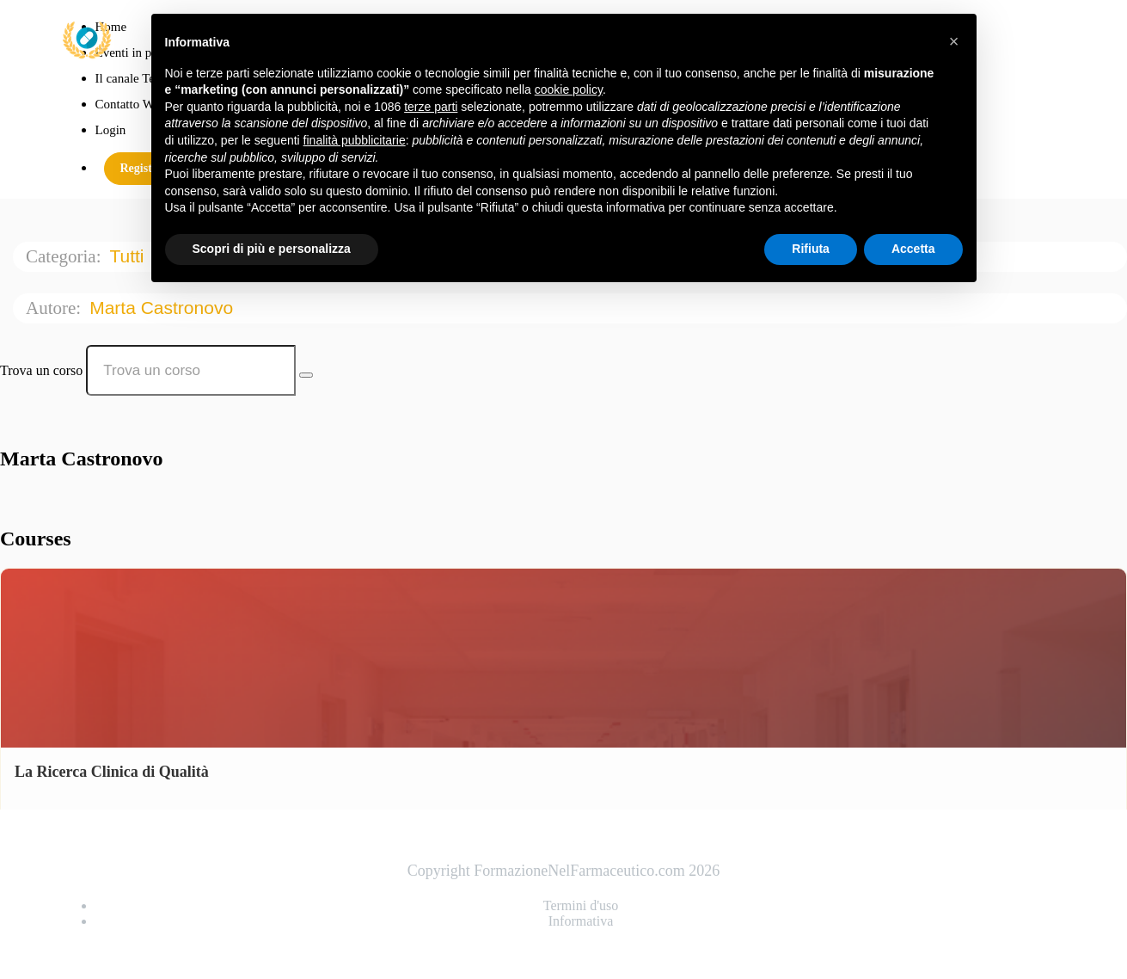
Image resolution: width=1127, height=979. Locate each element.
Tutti (129, 256)
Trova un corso (41, 370)
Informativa (581, 921)
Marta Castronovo (163, 307)
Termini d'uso (581, 905)
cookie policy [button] (569, 89)
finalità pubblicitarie (354, 140)
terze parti (430, 107)
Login (110, 130)
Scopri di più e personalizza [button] (272, 249)
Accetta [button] (913, 249)
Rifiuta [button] (811, 249)
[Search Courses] (306, 375)
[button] (954, 41)
